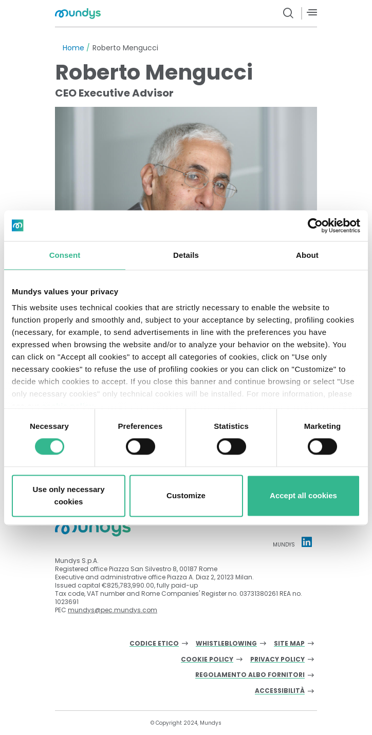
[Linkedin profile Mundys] (307, 542)
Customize (186, 495)
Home (73, 48)
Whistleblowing (226, 643)
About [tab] (307, 255)
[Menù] (312, 12)
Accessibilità (280, 691)
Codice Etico (154, 643)
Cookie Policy (207, 659)
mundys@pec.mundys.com (112, 610)
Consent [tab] (65, 255)
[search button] (288, 13)
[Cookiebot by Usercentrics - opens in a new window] (315, 225)
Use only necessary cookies (68, 495)
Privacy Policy (277, 659)
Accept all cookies (303, 495)
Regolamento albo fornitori (250, 675)
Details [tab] (186, 255)
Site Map (289, 643)
